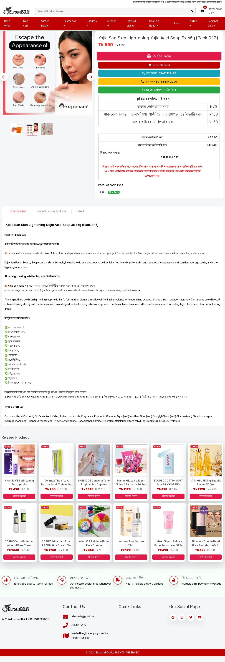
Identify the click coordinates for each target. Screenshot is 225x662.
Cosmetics (70, 26)
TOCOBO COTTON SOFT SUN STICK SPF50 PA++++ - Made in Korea (168, 487)
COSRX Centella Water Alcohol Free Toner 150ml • (19, 550)
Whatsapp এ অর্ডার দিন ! (159, 92)
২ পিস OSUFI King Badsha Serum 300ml (205, 485)
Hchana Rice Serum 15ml (131, 546)
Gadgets (92, 26)
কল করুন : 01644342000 (159, 84)
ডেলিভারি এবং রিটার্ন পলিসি (51, 214)
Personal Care (213, 26)
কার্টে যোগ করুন (159, 68)
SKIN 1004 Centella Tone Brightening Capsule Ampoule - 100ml (94, 487)
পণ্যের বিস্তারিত (18, 214)
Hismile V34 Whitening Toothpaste (19, 485)
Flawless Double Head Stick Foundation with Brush (206, 550)
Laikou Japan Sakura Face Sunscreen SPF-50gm (168, 550)
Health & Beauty (154, 26)
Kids (176, 26)
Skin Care (26, 26)
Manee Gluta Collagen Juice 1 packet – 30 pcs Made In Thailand (131, 487)
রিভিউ (80, 214)
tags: (101, 194)
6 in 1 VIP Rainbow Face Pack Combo (94, 548)
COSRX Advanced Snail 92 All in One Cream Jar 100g (57, 548)
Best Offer (7, 26)
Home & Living (131, 26)
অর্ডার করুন (159, 59)
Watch (193, 26)
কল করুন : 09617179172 (159, 76)
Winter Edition (45, 26)
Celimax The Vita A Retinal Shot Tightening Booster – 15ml (57, 487)
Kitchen (111, 26)
